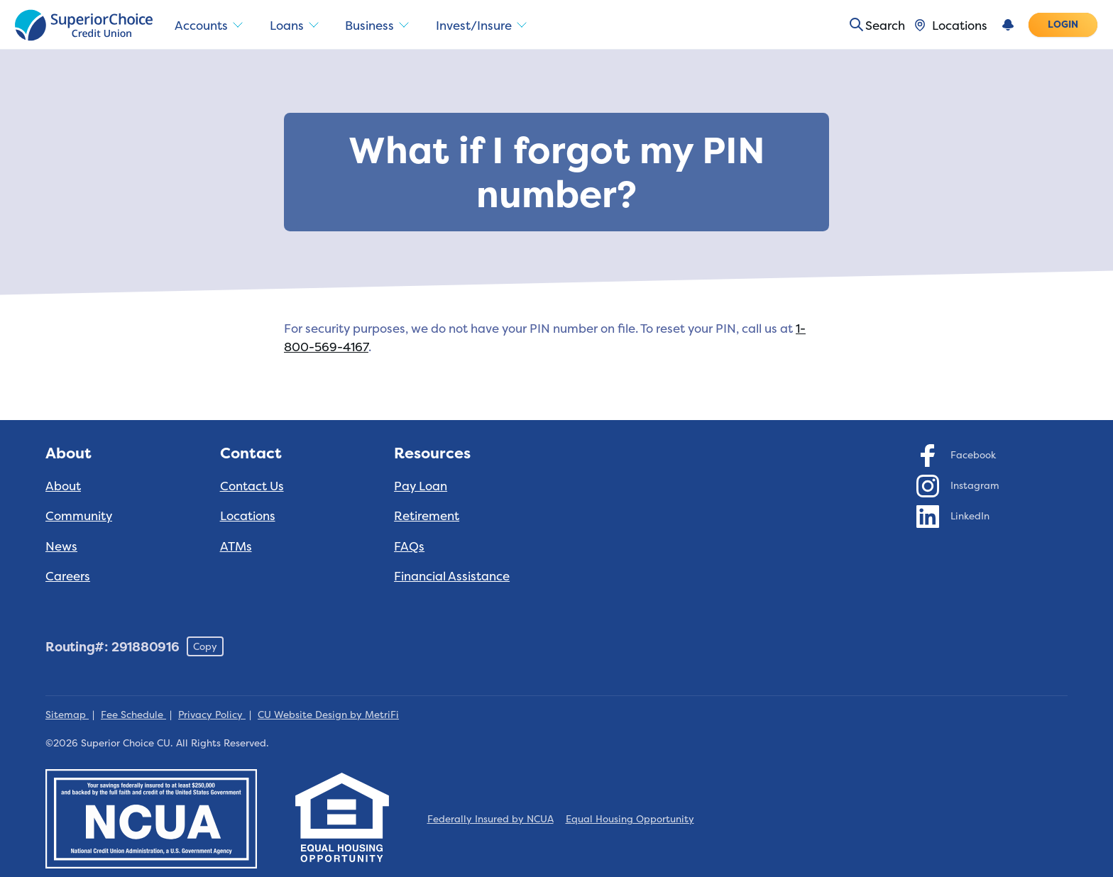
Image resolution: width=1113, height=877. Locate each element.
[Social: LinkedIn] (953, 515)
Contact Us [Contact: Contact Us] (252, 486)
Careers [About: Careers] (67, 576)
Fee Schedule (133, 714)
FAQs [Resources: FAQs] (409, 546)
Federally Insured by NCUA (490, 818)
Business (388, 25)
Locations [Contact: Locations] (247, 515)
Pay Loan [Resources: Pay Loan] (420, 486)
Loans (301, 25)
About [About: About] (63, 486)
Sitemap (67, 714)
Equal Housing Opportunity (630, 818)
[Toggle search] (872, 25)
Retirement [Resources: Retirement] (426, 515)
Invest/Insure (496, 25)
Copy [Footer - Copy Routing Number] (205, 646)
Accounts (211, 25)
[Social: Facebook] (956, 454)
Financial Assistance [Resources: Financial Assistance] (452, 576)
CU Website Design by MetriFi (328, 714)
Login (1063, 24)
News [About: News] (61, 546)
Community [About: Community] (78, 515)
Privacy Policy (212, 714)
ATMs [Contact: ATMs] (236, 546)
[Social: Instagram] (958, 485)
